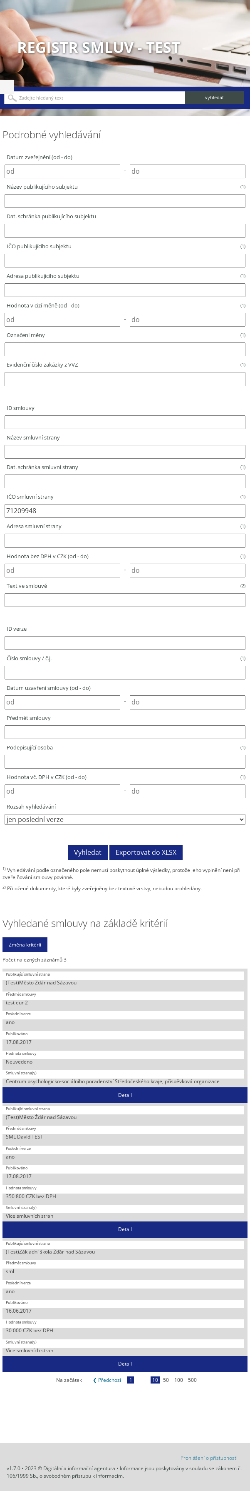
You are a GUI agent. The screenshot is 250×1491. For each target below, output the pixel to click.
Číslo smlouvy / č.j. (126, 658)
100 (178, 1380)
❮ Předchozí (107, 1380)
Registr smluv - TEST (98, 47)
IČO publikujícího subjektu (126, 246)
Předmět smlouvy (29, 718)
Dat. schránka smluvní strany (126, 467)
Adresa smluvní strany (126, 526)
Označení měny (126, 335)
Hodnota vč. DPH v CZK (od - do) (126, 777)
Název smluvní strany (33, 437)
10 (155, 1380)
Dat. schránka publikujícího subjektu (51, 216)
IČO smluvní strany (126, 496)
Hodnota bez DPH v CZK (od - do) (126, 556)
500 (192, 1380)
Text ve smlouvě (126, 585)
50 (166, 1380)
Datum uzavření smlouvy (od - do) (49, 688)
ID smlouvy (21, 408)
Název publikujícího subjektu (126, 186)
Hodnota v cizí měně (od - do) (126, 305)
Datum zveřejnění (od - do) (39, 157)
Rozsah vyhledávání (31, 806)
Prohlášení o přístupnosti (209, 1457)
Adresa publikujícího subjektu (126, 275)
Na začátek (69, 1380)
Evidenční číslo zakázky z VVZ (126, 364)
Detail (125, 1095)
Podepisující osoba (126, 747)
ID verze (17, 628)
